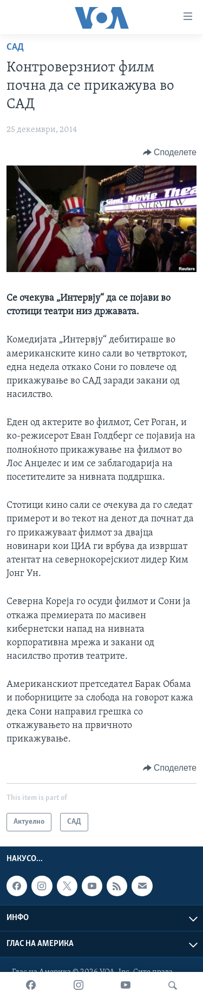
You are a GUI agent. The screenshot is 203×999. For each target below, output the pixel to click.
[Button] (170, 152)
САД (15, 47)
